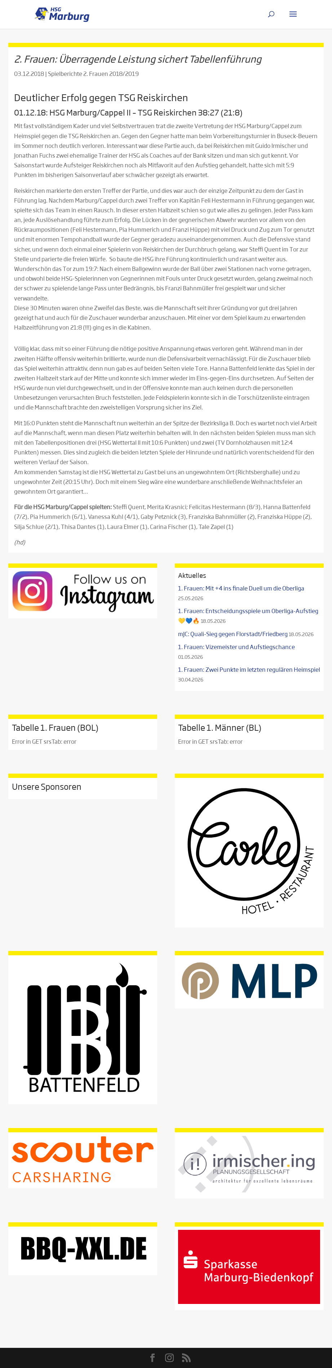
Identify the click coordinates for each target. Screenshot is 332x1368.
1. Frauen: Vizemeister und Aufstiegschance (236, 647)
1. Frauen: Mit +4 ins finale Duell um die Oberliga (241, 588)
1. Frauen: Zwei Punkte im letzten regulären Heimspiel (249, 669)
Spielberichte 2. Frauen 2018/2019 (93, 73)
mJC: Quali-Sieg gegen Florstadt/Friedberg (233, 634)
